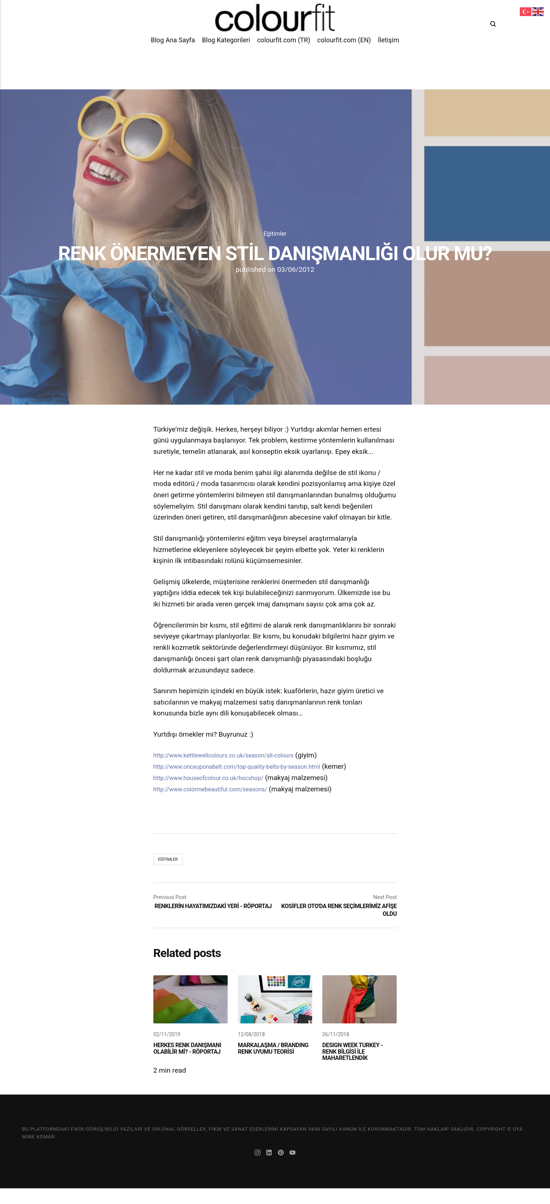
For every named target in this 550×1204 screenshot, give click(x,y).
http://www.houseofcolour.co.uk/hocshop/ (219, 777)
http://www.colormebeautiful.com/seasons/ (221, 789)
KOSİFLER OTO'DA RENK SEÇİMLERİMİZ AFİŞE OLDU (337, 911)
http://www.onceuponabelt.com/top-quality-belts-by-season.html (253, 766)
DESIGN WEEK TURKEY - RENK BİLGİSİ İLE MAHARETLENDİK (358, 1062)
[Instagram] (255, 1169)
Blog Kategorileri (226, 61)
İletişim (388, 61)
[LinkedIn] (269, 1169)
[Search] (494, 33)
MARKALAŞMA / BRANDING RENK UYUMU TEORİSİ (264, 1062)
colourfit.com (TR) (283, 61)
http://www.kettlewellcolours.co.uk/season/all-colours (237, 755)
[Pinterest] (283, 1169)
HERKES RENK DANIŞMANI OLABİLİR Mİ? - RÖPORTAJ (186, 1062)
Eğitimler (274, 233)
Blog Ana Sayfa (173, 61)
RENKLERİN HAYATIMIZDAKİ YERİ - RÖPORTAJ (206, 911)
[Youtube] (296, 1169)
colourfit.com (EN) (344, 61)
